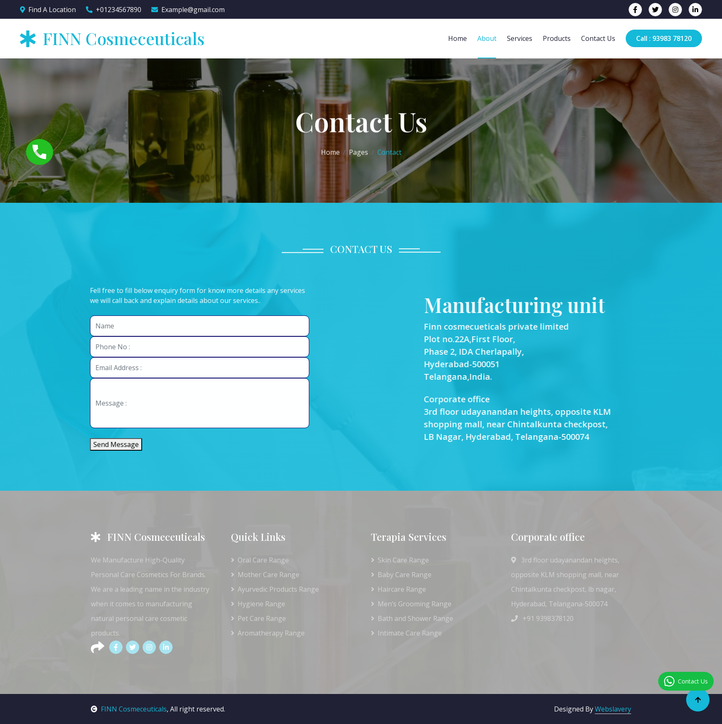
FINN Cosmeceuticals (129, 709)
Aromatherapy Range (268, 633)
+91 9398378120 (542, 618)
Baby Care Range (401, 574)
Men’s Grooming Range (411, 603)
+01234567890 (113, 9)
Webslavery (613, 709)
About (486, 38)
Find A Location (48, 9)
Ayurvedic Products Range (275, 589)
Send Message (110, 444)
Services (519, 38)
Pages (358, 151)
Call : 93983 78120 (664, 38)
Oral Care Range (260, 560)
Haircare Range (398, 589)
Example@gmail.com (188, 9)
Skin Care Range (400, 560)
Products (557, 38)
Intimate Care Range (406, 633)
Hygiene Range (258, 603)
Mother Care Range (265, 574)
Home (457, 38)
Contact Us (598, 38)
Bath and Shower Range (412, 618)
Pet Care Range (258, 618)
